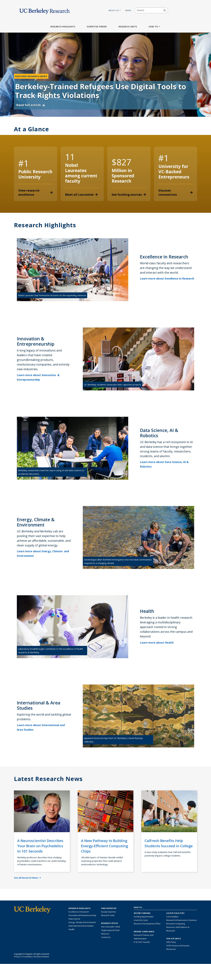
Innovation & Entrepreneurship (82, 915)
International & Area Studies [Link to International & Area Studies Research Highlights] (81, 925)
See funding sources (129, 195)
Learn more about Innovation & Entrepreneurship (38, 377)
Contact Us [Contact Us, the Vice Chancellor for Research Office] (106, 937)
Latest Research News (48, 778)
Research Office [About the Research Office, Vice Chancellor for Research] (109, 923)
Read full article (30, 105)
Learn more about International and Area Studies (41, 727)
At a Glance (31, 129)
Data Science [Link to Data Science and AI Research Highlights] (74, 918)
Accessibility (27, 956)
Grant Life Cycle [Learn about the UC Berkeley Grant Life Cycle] (141, 920)
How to (155, 26)
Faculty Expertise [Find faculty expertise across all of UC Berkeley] (108, 911)
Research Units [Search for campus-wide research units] (108, 915)
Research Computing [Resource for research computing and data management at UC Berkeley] (175, 923)
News (128, 10)
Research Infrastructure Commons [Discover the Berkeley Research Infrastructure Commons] (181, 920)
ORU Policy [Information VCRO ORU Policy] (171, 942)
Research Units (128, 26)
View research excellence (35, 192)
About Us (114, 10)
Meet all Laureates (81, 195)
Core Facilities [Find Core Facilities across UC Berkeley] (172, 916)
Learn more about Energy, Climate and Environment (43, 553)
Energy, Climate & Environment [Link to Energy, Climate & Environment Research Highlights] (82, 922)
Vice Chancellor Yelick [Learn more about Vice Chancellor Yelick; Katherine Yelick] (110, 926)
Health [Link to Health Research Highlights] (71, 929)
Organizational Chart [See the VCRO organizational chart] (110, 930)
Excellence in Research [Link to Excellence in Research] (79, 911)
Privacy (17, 956)
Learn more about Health (159, 642)
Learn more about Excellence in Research (167, 281)
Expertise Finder (97, 26)
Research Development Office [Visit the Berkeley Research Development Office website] (147, 923)
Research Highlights (62, 26)
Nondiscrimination (41, 956)
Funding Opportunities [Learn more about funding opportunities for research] (144, 916)
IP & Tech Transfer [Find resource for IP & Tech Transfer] (142, 942)
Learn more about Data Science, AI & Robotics (164, 464)
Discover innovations (175, 192)
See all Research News (27, 877)
